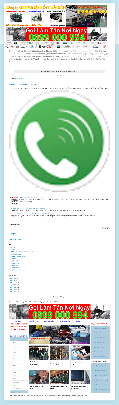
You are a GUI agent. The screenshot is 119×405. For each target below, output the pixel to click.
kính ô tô (13, 249)
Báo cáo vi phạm (15, 239)
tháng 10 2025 (13, 285)
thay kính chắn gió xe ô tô (18, 256)
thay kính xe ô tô (15, 263)
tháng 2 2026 (13, 278)
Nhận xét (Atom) (19, 78)
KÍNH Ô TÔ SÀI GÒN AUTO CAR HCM (31, 198)
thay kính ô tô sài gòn (16, 261)
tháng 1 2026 (13, 280)
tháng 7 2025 (13, 287)
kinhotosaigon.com (15, 254)
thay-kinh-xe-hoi (15, 267)
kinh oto (12, 247)
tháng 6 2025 (13, 289)
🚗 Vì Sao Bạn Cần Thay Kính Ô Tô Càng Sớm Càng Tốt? (27, 208)
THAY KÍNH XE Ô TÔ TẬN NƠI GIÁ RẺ (22, 85)
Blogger (63, 297)
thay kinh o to (14, 258)
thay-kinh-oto (14, 265)
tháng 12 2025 (13, 282)
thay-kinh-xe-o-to (15, 270)
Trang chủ (59, 75)
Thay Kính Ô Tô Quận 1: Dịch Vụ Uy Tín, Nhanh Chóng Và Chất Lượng (31, 214)
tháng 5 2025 (13, 291)
